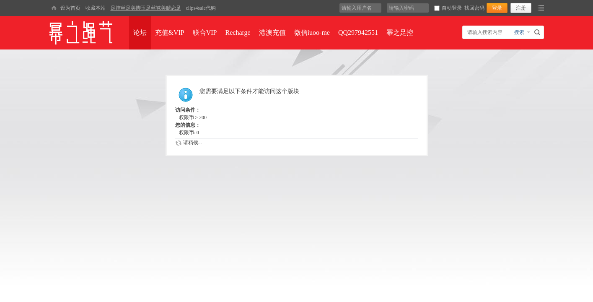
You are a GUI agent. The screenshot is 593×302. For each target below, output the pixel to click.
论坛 (140, 32)
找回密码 (474, 8)
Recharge (238, 32)
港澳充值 (272, 32)
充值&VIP (169, 32)
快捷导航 (541, 7)
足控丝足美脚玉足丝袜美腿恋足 (146, 8)
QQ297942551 (358, 32)
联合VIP (205, 32)
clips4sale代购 (201, 8)
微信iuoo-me (312, 32)
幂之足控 (399, 32)
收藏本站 (95, 8)
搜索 (519, 32)
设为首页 (70, 8)
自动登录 (448, 8)
